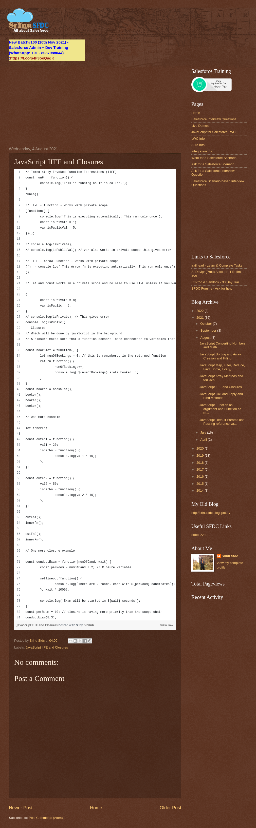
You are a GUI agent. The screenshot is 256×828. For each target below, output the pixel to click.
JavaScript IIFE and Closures (38, 625)
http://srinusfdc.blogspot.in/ (210, 513)
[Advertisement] (95, 103)
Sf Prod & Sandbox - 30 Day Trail (215, 282)
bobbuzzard (199, 535)
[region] (95, 394)
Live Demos (200, 126)
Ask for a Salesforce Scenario (212, 164)
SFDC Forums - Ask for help (211, 288)
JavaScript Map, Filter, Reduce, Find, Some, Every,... (222, 367)
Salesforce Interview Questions (213, 119)
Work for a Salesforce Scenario (213, 158)
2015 (200, 484)
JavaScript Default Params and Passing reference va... (221, 422)
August (205, 337)
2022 (200, 311)
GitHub (88, 625)
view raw (166, 625)
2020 (200, 448)
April (204, 439)
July (203, 432)
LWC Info (198, 138)
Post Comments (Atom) (46, 818)
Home (96, 807)
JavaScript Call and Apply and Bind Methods (221, 396)
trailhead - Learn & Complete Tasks (216, 265)
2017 (200, 469)
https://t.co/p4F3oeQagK (32, 58)
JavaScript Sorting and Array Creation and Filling (220, 356)
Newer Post (20, 807)
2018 (200, 463)
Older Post (170, 807)
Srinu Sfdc (230, 556)
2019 (200, 455)
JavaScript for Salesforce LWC (213, 132)
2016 (200, 476)
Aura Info (198, 145)
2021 (200, 317)
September (208, 330)
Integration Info (202, 151)
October (206, 324)
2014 (200, 490)
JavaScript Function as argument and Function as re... (220, 409)
